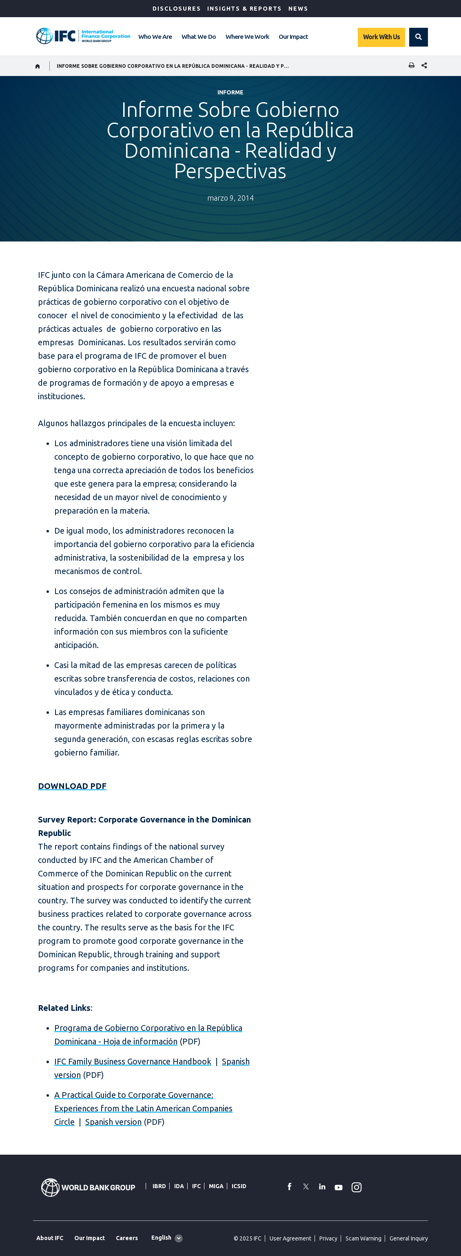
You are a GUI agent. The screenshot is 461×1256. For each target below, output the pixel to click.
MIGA (216, 1186)
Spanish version (113, 1121)
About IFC (49, 1238)
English (161, 1237)
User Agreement (290, 1238)
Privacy (328, 1238)
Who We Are (155, 36)
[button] (418, 37)
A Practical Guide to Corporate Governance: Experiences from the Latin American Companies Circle (143, 1108)
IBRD (159, 1186)
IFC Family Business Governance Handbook (132, 1061)
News (298, 8)
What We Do (198, 36)
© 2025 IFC (248, 1238)
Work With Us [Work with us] (381, 36)
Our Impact (293, 36)
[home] (37, 66)
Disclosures (177, 8)
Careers (127, 1238)
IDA (179, 1186)
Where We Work (247, 36)
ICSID (239, 1186)
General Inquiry (409, 1238)
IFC (196, 1186)
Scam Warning (363, 1238)
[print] (409, 66)
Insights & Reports (244, 8)
